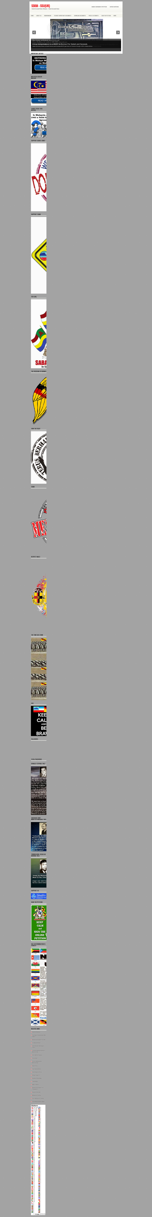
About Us (38, 15)
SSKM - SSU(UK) (40, 5)
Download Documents (80, 15)
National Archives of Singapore (37, 1088)
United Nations (114, 6)
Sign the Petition (106, 15)
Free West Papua (37, 1055)
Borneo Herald (36, 1092)
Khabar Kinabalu (36, 1078)
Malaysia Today (36, 1095)
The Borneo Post (37, 1072)
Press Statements (94, 15)
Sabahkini (35, 1081)
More (115, 15)
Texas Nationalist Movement (37, 1062)
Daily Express (36, 1075)
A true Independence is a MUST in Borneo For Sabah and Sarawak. (60, 44)
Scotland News (36, 1043)
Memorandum (47, 15)
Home (32, 15)
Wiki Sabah (35, 1084)
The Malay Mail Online (38, 1101)
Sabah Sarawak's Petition (99, 6)
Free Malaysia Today (38, 1098)
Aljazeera (34, 1066)
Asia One (34, 1058)
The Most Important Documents (62, 15)
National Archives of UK (38, 1040)
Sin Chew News (36, 1069)
